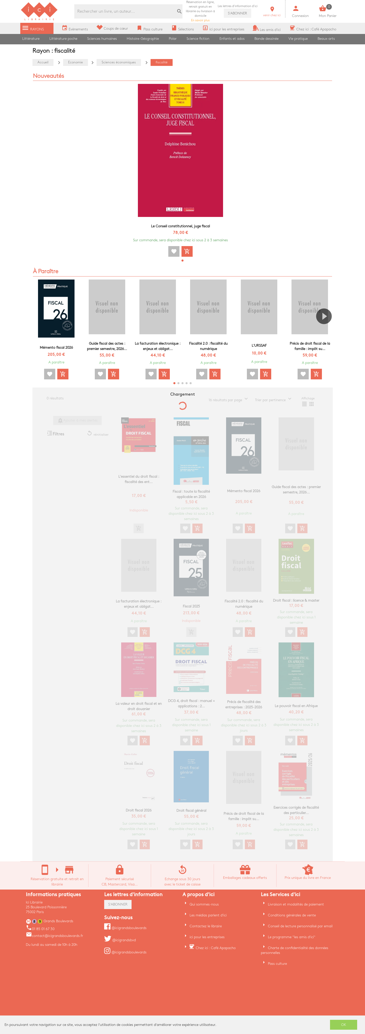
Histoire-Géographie (143, 38)
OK (343, 1024)
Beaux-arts (326, 38)
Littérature (31, 38)
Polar (173, 38)
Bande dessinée (266, 38)
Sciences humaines (102, 38)
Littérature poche (63, 38)
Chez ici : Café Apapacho (216, 948)
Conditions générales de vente (292, 915)
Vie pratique (298, 38)
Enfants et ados (232, 38)
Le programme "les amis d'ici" (291, 937)
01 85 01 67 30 (40, 929)
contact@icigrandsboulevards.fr (54, 935)
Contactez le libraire (206, 926)
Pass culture (277, 963)
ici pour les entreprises (207, 937)
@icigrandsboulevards (125, 928)
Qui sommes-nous (204, 904)
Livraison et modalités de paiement (296, 904)
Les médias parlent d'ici (208, 915)
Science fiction (198, 38)
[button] (182, 261)
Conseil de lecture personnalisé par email (300, 926)
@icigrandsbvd (120, 940)
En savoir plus (200, 11)
